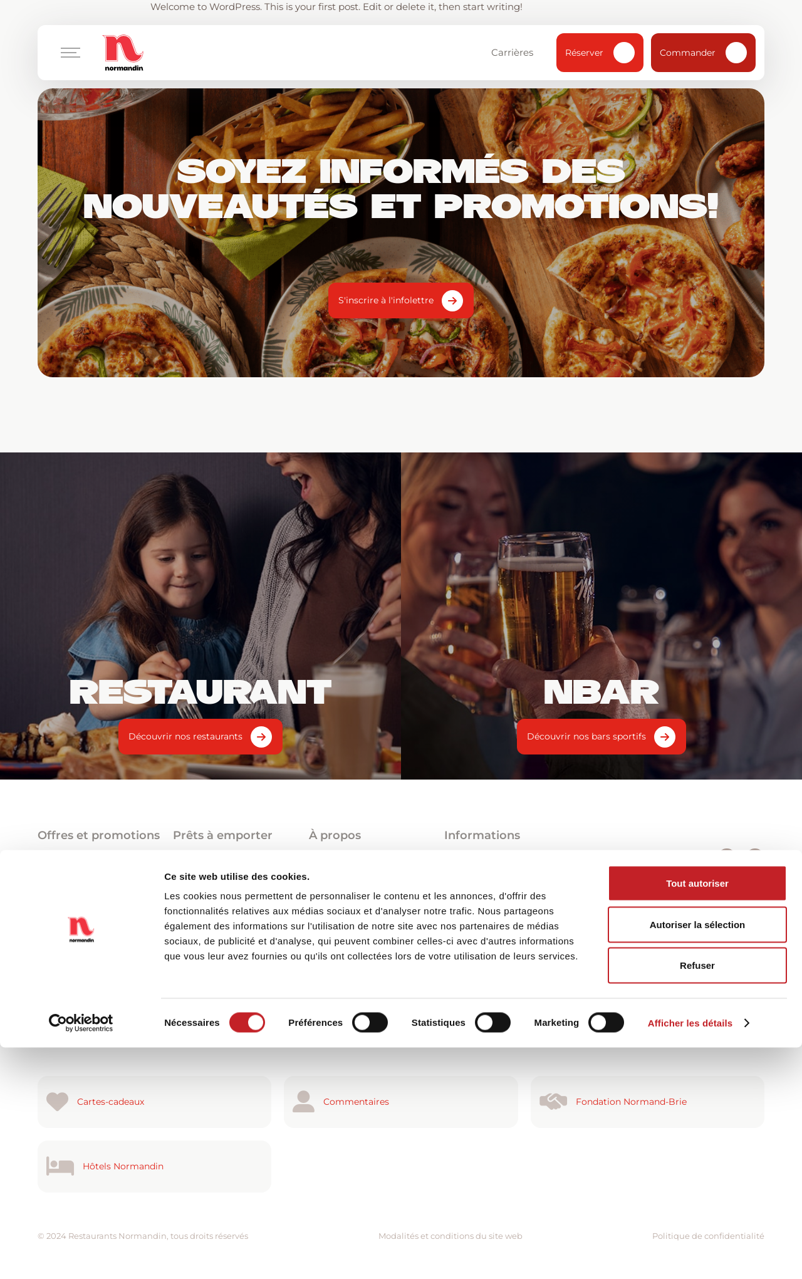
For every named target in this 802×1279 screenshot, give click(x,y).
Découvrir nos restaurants (185, 736)
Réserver (600, 52)
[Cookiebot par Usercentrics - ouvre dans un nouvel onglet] (81, 1254)
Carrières (518, 52)
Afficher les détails (690, 1254)
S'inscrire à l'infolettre (386, 300)
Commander (703, 52)
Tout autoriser (697, 1114)
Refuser (697, 1196)
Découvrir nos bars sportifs (586, 736)
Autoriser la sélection (698, 1156)
